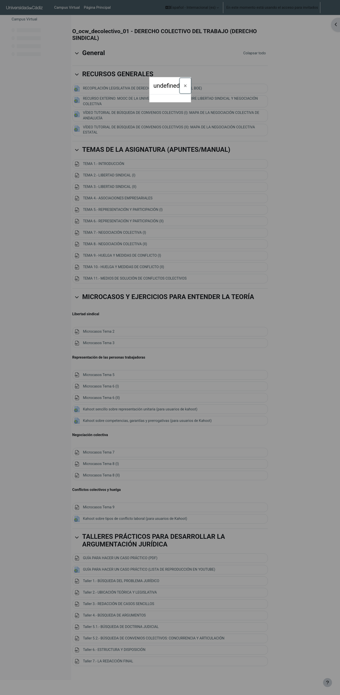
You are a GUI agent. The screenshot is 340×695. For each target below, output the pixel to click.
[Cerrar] (185, 85)
